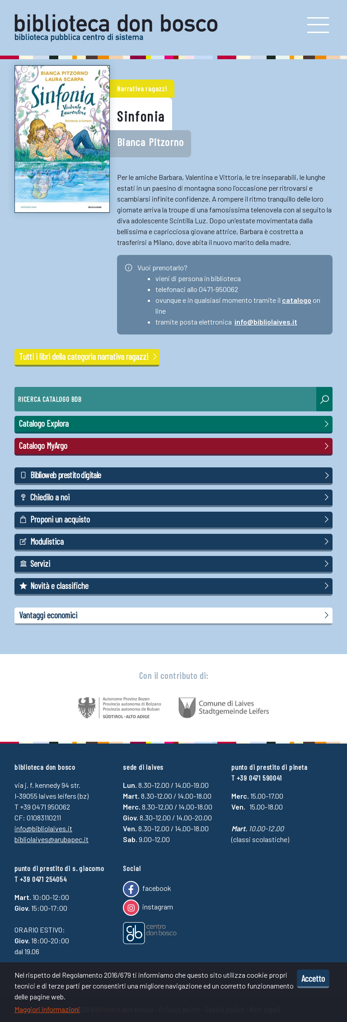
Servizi (175, 563)
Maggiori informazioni (47, 1009)
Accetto (313, 978)
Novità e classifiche (175, 585)
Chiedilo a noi (175, 497)
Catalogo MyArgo (175, 445)
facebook (147, 889)
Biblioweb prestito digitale (175, 475)
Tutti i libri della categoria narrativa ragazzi (89, 356)
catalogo (296, 300)
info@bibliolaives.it (265, 321)
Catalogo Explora (175, 423)
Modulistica (175, 541)
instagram (148, 908)
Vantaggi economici (175, 615)
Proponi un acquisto (175, 519)
